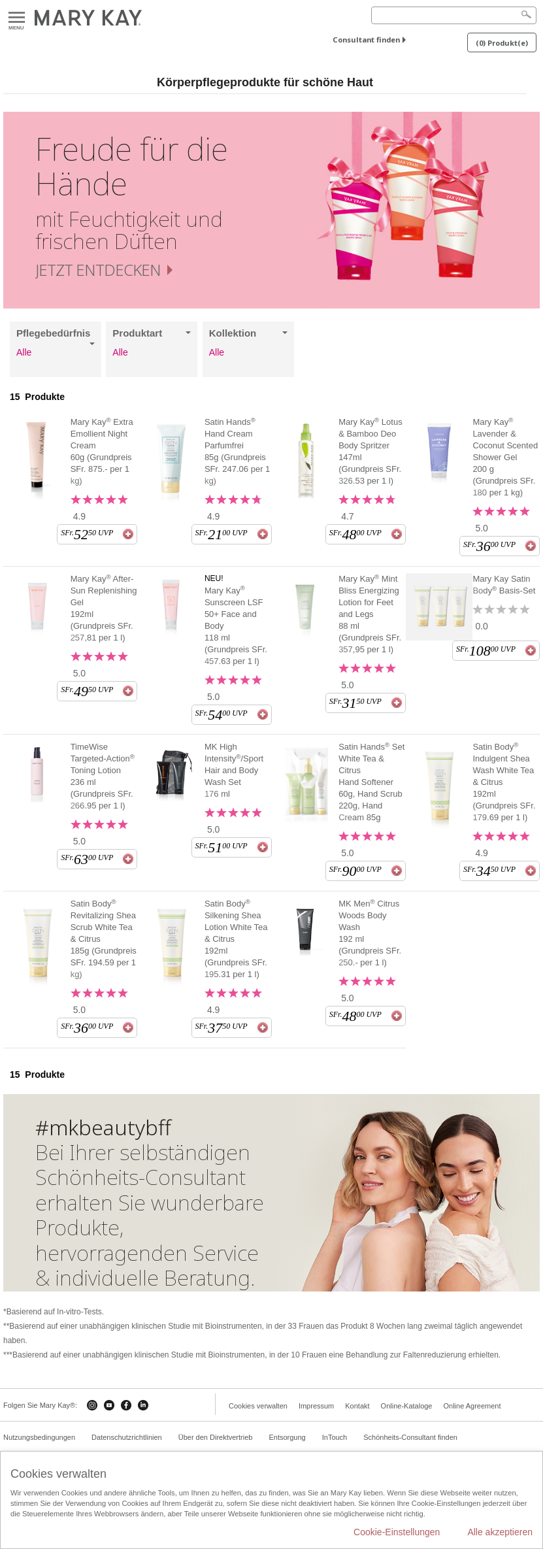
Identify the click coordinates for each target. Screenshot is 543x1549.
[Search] (453, 15)
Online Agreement (472, 1406)
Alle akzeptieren (500, 1532)
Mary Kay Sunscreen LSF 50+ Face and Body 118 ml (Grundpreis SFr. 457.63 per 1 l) (236, 625)
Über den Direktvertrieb (215, 1437)
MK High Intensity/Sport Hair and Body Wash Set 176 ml (234, 770)
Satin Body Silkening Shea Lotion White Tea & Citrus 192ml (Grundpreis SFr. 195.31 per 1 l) (236, 938)
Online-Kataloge (407, 1406)
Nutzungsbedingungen (39, 1437)
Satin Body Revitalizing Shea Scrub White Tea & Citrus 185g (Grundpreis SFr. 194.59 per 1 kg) (104, 938)
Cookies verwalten (258, 1406)
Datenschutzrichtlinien (126, 1437)
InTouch (335, 1437)
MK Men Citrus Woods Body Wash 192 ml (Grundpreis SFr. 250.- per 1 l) (369, 932)
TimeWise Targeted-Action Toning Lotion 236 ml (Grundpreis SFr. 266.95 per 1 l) (103, 776)
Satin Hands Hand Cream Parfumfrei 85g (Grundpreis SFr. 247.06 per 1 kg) (237, 451)
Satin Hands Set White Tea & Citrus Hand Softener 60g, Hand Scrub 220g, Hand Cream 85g (371, 781)
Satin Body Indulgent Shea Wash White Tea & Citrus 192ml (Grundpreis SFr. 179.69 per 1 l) (503, 781)
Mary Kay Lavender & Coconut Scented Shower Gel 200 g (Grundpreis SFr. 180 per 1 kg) (505, 456)
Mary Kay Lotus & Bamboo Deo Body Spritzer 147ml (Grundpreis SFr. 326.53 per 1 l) (370, 451)
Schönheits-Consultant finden (410, 1437)
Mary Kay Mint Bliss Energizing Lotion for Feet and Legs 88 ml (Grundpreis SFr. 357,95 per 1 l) (369, 613)
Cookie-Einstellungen (397, 1532)
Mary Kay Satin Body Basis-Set (503, 584)
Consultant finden (366, 39)
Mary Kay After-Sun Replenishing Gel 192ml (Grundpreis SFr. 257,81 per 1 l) (104, 607)
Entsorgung (287, 1437)
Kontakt (357, 1406)
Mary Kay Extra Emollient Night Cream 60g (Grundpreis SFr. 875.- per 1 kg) (102, 451)
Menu (16, 18)
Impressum (316, 1406)
